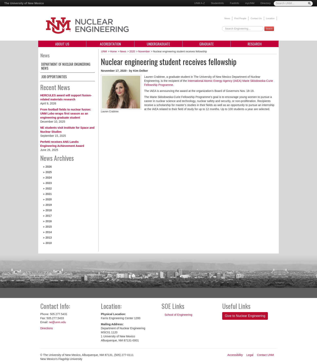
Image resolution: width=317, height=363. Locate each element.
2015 (48, 226)
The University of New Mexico (24, 3)
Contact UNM (265, 355)
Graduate (206, 43)
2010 (48, 243)
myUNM (249, 3)
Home (113, 51)
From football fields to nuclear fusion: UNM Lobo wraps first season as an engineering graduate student (65, 113)
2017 (48, 215)
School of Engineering (178, 314)
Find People (240, 18)
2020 (48, 199)
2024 (48, 177)
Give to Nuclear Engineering (245, 316)
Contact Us (256, 18)
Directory (265, 3)
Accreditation (110, 43)
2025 (48, 172)
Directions (46, 328)
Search (269, 28)
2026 (48, 166)
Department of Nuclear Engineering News (65, 66)
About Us (62, 43)
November (144, 51)
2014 (48, 232)
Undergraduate (158, 43)
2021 (48, 194)
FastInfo (234, 3)
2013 (48, 237)
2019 (48, 204)
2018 (48, 210)
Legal (249, 355)
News (227, 18)
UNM (104, 51)
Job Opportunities (54, 76)
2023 (48, 183)
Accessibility (235, 355)
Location (270, 18)
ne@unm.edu (57, 322)
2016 (48, 221)
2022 (48, 188)
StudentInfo (217, 3)
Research (255, 43)
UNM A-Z (199, 3)
